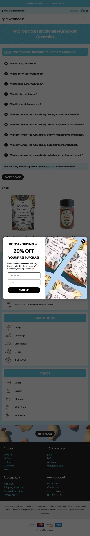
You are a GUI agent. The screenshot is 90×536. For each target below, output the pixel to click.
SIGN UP (24, 290)
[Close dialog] (83, 241)
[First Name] (24, 275)
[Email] (24, 282)
